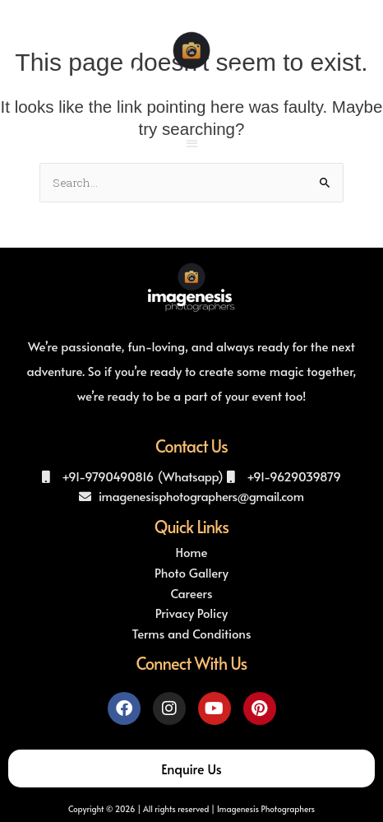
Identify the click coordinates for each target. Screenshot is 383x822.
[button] (191, 142)
